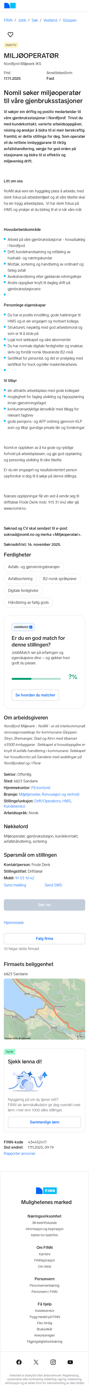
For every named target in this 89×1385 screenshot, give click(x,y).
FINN (8, 20)
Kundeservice (14, 806)
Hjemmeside (14, 922)
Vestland (50, 20)
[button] (10, 34)
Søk (35, 20)
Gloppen (70, 20)
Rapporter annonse (19, 1153)
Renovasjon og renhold (60, 794)
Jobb (22, 20)
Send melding (15, 885)
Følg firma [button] (44, 938)
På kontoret (40, 787)
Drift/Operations (47, 801)
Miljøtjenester (29, 794)
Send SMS (53, 885)
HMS (66, 801)
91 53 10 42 (24, 878)
